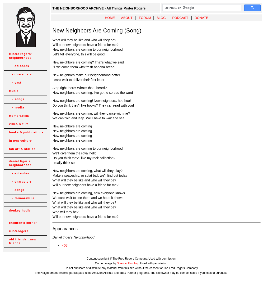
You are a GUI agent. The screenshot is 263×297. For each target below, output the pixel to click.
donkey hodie (20, 210)
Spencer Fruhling (127, 263)
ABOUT (126, 18)
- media (16, 107)
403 (64, 245)
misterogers (18, 231)
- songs (16, 99)
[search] (201, 8)
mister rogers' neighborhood (20, 55)
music (14, 91)
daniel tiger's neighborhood (20, 163)
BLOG (161, 18)
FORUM (145, 18)
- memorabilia (21, 198)
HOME (110, 18)
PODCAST (180, 18)
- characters (20, 74)
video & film (18, 124)
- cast (15, 82)
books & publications (26, 132)
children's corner (23, 223)
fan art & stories (22, 149)
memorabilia (19, 115)
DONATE (201, 18)
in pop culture (20, 140)
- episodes (19, 66)
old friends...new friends (22, 241)
